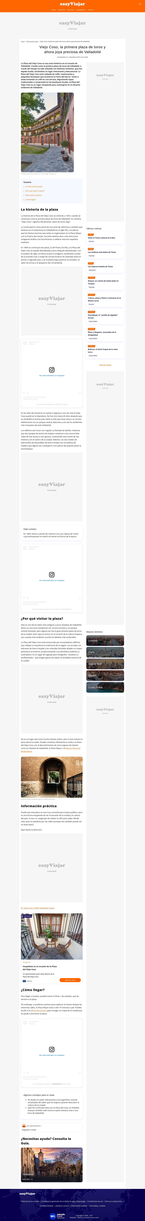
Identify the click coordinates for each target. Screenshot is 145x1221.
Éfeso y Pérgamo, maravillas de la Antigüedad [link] (102, 333)
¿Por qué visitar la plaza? (35, 191)
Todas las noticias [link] (105, 365)
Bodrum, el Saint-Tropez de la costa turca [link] (103, 350)
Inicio (23, 41)
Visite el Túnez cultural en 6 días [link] (101, 238)
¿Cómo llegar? (30, 199)
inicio (53, 10)
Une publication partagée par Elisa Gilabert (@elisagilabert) (51, 609)
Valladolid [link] (28, 1174)
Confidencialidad (46, 1206)
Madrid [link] (92, 675)
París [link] (91, 652)
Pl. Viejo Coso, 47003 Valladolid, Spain (37, 908)
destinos (61, 10)
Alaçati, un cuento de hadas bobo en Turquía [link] (103, 282)
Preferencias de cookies (30, 1201)
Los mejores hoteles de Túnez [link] (100, 266)
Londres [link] (93, 640)
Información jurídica (79, 1206)
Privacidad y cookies (97, 1206)
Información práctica (33, 195)
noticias (70, 10)
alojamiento (81, 10)
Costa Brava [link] (95, 687)
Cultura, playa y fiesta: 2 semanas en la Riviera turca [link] (104, 299)
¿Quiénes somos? (62, 1206)
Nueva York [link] (95, 663)
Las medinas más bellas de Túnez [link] (102, 252)
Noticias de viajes (32, 41)
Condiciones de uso (95, 1201)
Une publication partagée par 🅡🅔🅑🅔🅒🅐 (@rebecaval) (52, 1084)
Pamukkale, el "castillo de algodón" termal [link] (103, 316)
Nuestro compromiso (113, 1201)
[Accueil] (72, 4)
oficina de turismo (39, 1010)
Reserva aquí (70, 980)
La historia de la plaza (33, 186)
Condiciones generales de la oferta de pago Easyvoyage (63, 1201)
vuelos (91, 10)
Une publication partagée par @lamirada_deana (52, 404)
